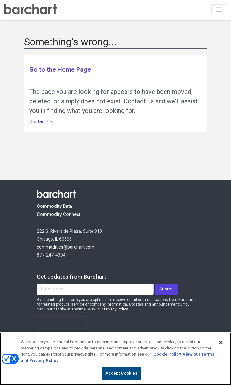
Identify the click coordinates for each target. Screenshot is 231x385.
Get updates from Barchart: (72, 276)
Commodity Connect (67, 214)
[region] (115, 358)
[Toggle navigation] (219, 9)
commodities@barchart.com (65, 247)
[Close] (221, 342)
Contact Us (41, 122)
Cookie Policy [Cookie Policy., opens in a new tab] (167, 354)
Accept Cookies (121, 373)
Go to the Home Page (60, 69)
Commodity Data (59, 206)
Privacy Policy (116, 309)
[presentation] (61, 322)
